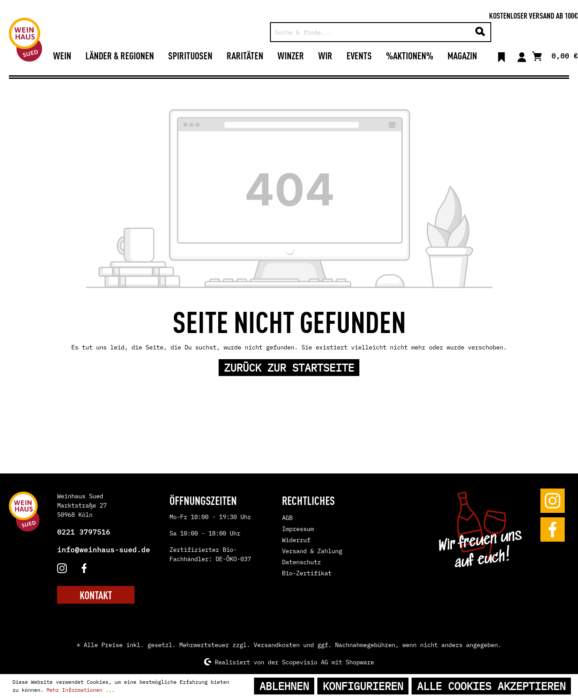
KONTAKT (96, 595)
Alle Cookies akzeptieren (491, 686)
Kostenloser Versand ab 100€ (533, 15)
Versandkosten (277, 645)
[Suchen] (480, 32)
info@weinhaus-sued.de (103, 549)
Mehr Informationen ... (80, 689)
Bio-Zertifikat (306, 573)
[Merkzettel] (501, 55)
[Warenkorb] (555, 55)
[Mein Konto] (522, 55)
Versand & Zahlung (312, 551)
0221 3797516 (83, 531)
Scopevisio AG (305, 662)
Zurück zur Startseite (289, 368)
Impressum (298, 529)
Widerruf (296, 540)
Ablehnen (284, 686)
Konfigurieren (363, 686)
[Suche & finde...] (370, 32)
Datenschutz (301, 562)
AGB (287, 518)
